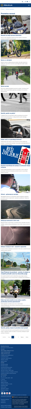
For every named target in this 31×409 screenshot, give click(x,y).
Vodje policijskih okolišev (6, 368)
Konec (27, 337)
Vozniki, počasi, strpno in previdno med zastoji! (14, 328)
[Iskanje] (22, 2)
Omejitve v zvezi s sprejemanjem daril (8, 407)
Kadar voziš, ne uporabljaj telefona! (11, 139)
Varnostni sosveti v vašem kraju (7, 370)
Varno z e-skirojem (6, 60)
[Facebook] (5, 393)
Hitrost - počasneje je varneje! (9, 194)
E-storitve (3, 379)
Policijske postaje (4, 364)
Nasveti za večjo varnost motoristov (11, 35)
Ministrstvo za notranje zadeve (7, 347)
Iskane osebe (3, 387)
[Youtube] (7, 393)
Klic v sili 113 (3, 376)
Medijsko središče (4, 359)
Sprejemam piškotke (18, 406)
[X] (2, 393)
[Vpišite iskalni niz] (16, 2)
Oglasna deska (4, 361)
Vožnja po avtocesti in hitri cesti (10, 220)
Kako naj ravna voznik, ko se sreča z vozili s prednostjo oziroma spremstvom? (13, 301)
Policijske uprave (4, 365)
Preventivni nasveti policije (6, 358)
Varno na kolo (5, 86)
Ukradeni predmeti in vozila (6, 383)
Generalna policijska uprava (6, 367)
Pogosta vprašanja (4, 390)
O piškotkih (3, 400)
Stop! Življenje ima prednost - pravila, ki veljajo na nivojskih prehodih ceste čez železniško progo (15, 273)
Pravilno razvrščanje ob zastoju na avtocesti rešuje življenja (15, 166)
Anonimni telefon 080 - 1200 (7, 377)
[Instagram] (9, 393)
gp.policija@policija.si (9, 355)
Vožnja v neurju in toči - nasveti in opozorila (13, 247)
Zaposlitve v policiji (5, 388)
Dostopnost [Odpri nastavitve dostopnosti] (27, 1)
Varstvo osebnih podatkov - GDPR (7, 405)
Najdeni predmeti (4, 382)
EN (29, 1)
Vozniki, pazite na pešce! (8, 113)
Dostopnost (3, 402)
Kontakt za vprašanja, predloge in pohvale (9, 371)
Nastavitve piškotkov (5, 399)
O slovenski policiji (4, 356)
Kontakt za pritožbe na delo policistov (8, 373)
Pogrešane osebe (4, 385)
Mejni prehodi (3, 380)
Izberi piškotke (24, 406)
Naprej (22, 337)
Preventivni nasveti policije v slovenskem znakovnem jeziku (25, 1)
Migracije (2, 391)
